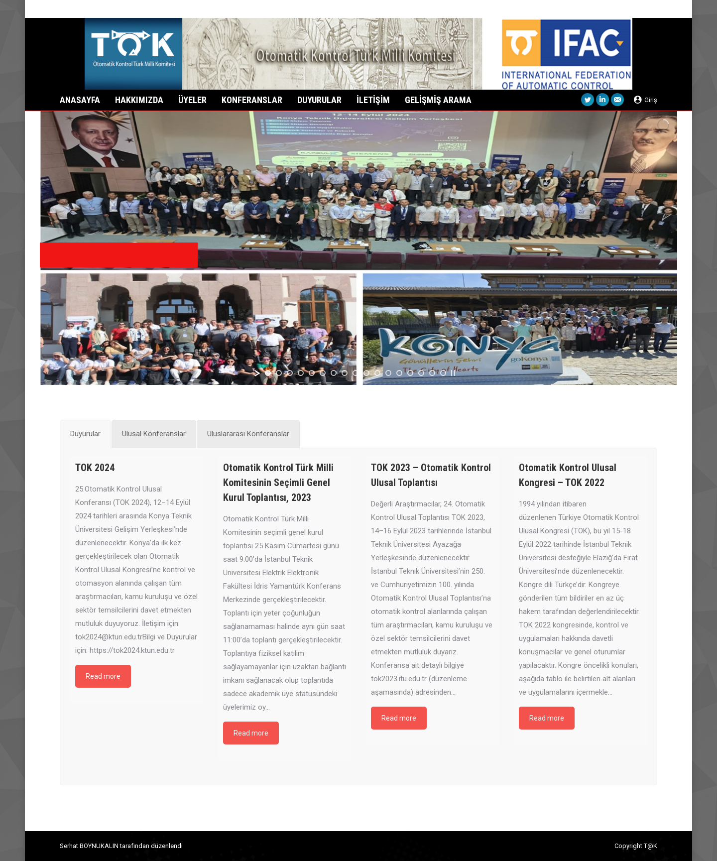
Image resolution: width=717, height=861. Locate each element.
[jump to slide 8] (345, 373)
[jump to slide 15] (421, 373)
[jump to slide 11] (377, 373)
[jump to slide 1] (268, 373)
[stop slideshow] (453, 373)
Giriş (645, 100)
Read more (103, 676)
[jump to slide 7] (334, 373)
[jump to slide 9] (355, 373)
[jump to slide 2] (279, 373)
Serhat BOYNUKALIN (89, 846)
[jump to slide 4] (301, 373)
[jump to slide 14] (410, 373)
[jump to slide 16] (432, 373)
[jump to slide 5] (312, 373)
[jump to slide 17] (443, 373)
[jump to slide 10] (366, 373)
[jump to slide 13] (399, 373)
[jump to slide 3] (290, 373)
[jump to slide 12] (388, 373)
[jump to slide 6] (323, 373)
